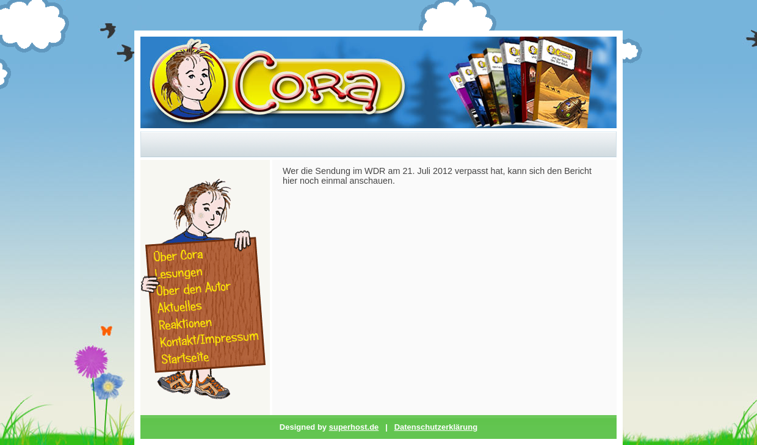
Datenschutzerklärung (436, 427)
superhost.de (354, 427)
